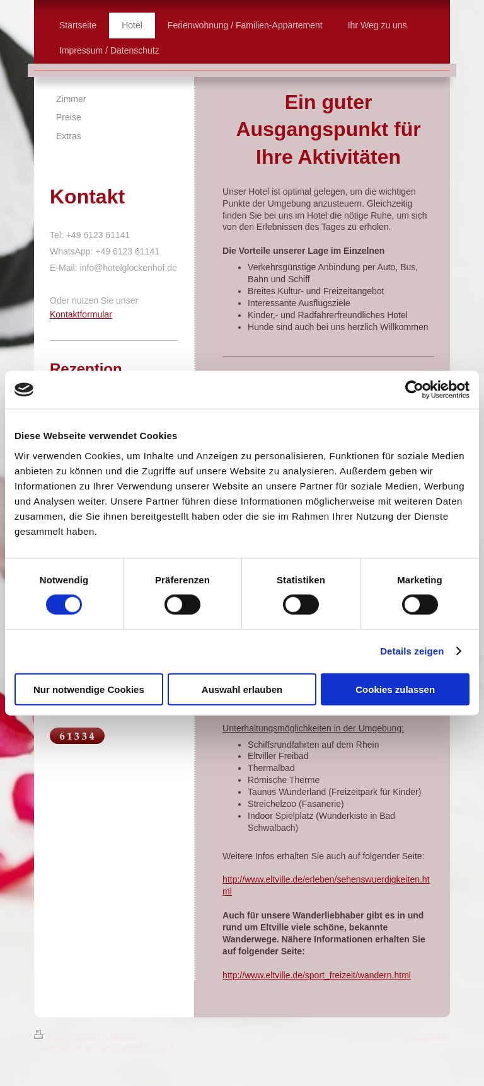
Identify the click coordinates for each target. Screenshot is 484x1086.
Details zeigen (412, 651)
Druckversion (67, 1036)
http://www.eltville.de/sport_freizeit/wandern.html (316, 975)
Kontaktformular (81, 314)
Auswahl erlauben (242, 688)
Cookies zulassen (395, 688)
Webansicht (427, 1036)
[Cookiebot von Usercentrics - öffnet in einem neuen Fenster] (414, 389)
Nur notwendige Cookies (88, 688)
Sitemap (123, 1036)
